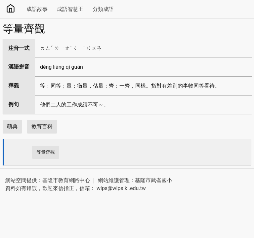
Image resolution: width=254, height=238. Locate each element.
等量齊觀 (45, 152)
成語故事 (37, 9)
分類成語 (103, 9)
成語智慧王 (70, 9)
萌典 (12, 126)
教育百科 (42, 126)
